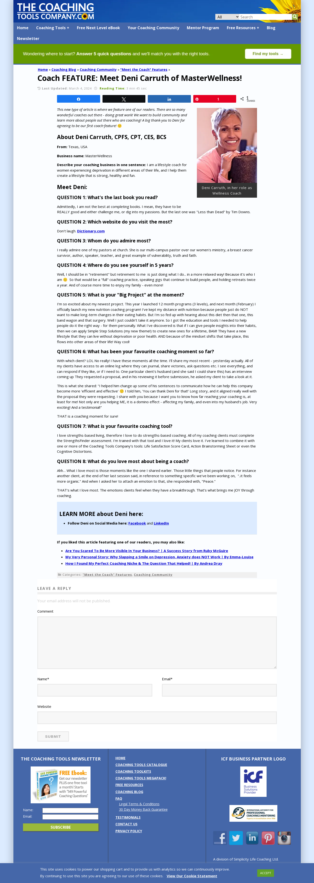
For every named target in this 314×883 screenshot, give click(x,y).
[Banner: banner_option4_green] (157, 62)
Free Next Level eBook (98, 27)
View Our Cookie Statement (192, 875)
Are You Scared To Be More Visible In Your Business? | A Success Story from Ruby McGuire (146, 550)
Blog (271, 27)
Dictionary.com (91, 231)
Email (167, 678)
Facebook (137, 523)
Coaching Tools (51, 27)
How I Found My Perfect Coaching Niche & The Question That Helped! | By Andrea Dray (143, 563)
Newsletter (28, 38)
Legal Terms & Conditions (139, 804)
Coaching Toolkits (133, 771)
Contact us (126, 824)
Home (23, 27)
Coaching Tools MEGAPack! (140, 778)
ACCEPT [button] (265, 873)
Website (44, 706)
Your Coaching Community (153, 27)
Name (43, 678)
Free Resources (241, 27)
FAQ (118, 798)
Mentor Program (203, 27)
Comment (45, 611)
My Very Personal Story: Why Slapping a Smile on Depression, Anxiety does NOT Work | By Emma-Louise (159, 556)
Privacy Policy (128, 831)
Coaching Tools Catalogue (141, 764)
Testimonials (128, 817)
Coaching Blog (63, 69)
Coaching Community (98, 69)
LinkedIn (161, 523)
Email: (27, 816)
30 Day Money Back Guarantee (143, 809)
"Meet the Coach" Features (143, 69)
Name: (28, 810)
